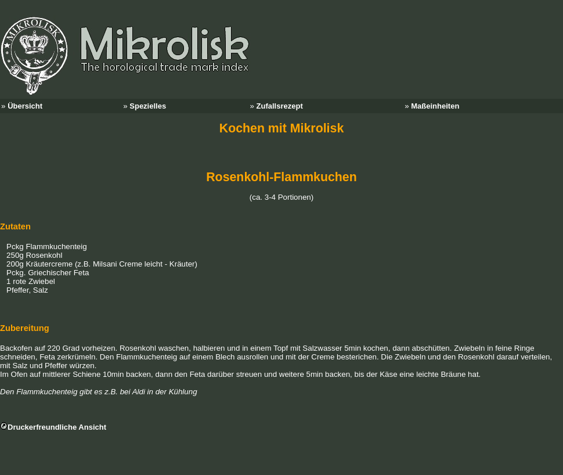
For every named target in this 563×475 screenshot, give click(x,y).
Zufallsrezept (280, 106)
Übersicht (25, 106)
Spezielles (147, 106)
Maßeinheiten (435, 106)
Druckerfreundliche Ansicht (57, 427)
